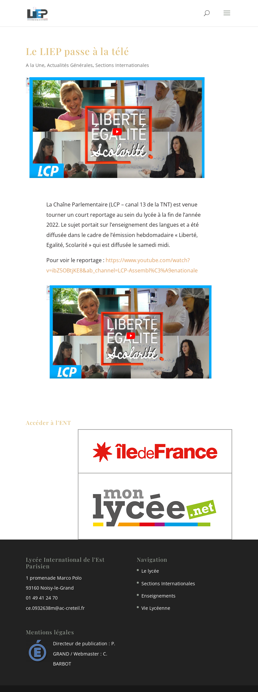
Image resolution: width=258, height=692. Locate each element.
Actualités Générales (70, 65)
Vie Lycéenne (155, 608)
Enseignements (158, 596)
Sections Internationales (122, 65)
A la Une (35, 65)
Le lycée (150, 571)
